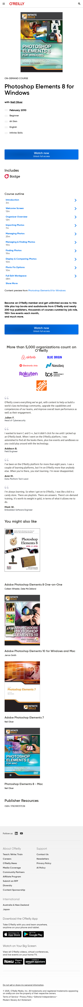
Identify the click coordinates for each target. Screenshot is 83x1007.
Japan (6, 909)
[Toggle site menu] (3, 3)
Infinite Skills (16, 132)
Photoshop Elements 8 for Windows (47, 290)
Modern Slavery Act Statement (17, 1000)
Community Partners (13, 872)
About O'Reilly (12, 848)
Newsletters (43, 858)
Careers (7, 858)
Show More (12, 283)
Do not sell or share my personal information (23, 985)
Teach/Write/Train (13, 854)
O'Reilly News (10, 863)
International (11, 899)
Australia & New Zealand (16, 904)
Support (42, 848)
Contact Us (42, 854)
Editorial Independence (45, 997)
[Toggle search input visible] (79, 3)
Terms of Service (10, 997)
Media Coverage (12, 867)
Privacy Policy (44, 863)
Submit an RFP (10, 881)
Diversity (7, 885)
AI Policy (41, 867)
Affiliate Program (12, 876)
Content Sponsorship (14, 889)
